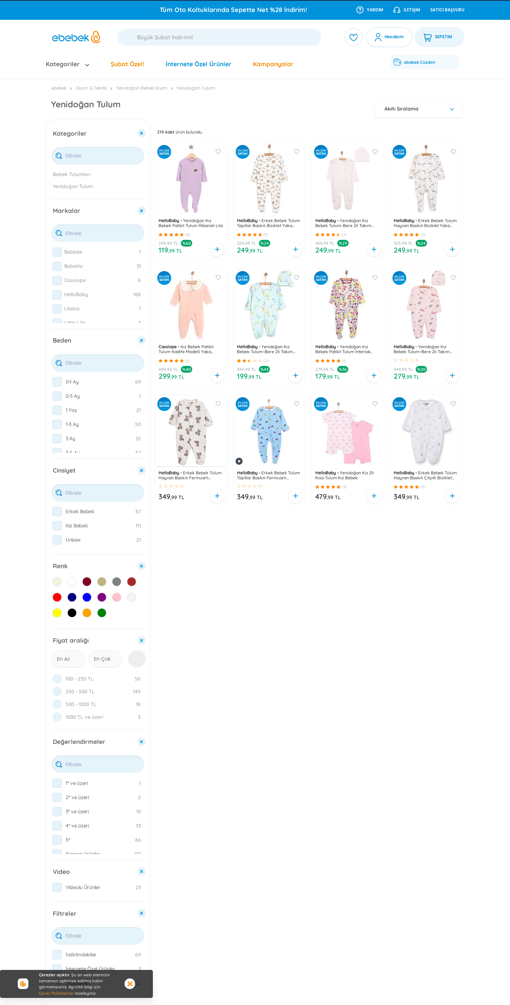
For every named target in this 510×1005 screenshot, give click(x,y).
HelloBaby (76, 294)
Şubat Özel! (127, 64)
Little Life (74, 323)
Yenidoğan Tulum (196, 88)
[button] (160, 234)
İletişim (406, 9)
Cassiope (75, 280)
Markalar (67, 210)
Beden (62, 340)
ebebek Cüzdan (414, 62)
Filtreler (65, 913)
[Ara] (219, 37)
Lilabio (72, 308)
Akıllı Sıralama (420, 109)
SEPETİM (437, 37)
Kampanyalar (273, 64)
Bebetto (73, 266)
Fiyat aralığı (71, 640)
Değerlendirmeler (79, 741)
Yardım (369, 9)
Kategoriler (70, 133)
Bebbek (73, 252)
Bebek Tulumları (71, 174)
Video (61, 871)
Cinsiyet (64, 470)
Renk (60, 566)
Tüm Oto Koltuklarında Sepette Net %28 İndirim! (233, 10)
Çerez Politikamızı (56, 993)
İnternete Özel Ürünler (199, 64)
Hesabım (394, 37)
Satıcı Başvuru (447, 10)
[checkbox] (57, 252)
